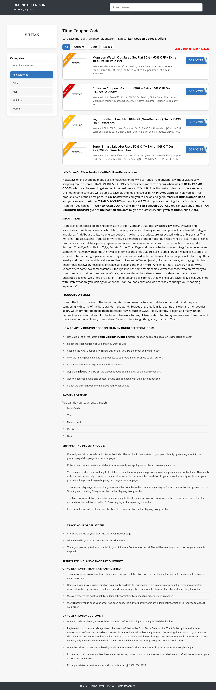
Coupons (79, 46)
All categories (20, 74)
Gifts (15, 83)
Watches (17, 100)
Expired (107, 46)
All (66, 46)
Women (17, 108)
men (15, 91)
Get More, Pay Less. (24, 9)
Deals (94, 46)
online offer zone (31, 5)
